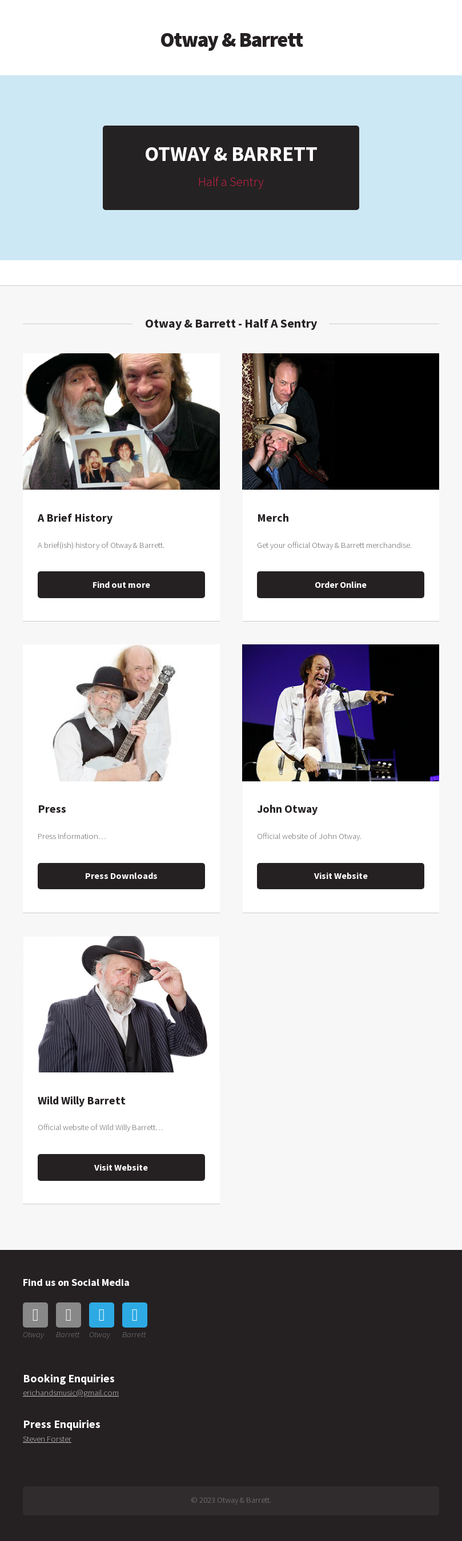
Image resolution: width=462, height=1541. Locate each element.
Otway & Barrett (231, 39)
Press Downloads (121, 875)
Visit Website (341, 875)
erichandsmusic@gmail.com (71, 1392)
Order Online (341, 584)
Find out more (121, 584)
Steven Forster (47, 1439)
